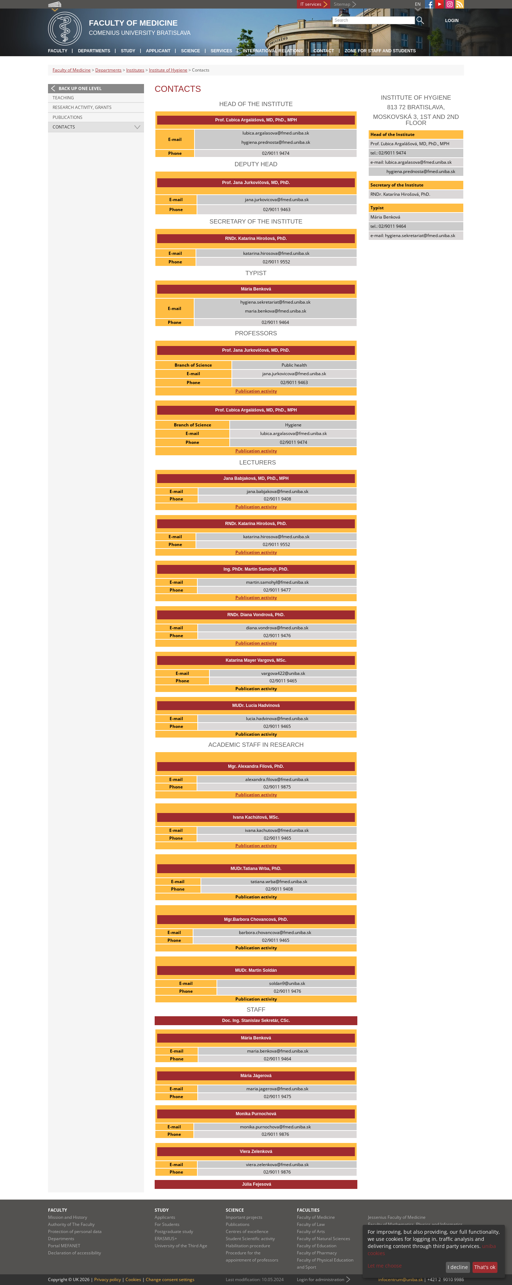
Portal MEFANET (64, 1246)
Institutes (135, 70)
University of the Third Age (181, 1246)
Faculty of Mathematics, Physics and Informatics (415, 1224)
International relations (273, 50)
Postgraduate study (174, 1231)
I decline (458, 1267)
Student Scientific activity (250, 1239)
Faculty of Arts (311, 1231)
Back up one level (80, 88)
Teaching (63, 98)
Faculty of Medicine (72, 70)
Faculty (57, 50)
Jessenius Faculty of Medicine (397, 1217)
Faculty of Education (316, 1246)
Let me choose (385, 1265)
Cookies (133, 1279)
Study (128, 50)
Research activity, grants (82, 107)
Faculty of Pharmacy (317, 1253)
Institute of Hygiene (168, 70)
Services (221, 50)
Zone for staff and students (380, 50)
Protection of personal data (75, 1231)
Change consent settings (170, 1279)
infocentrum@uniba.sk (400, 1279)
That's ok (484, 1267)
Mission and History (67, 1217)
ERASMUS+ (166, 1239)
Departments (94, 50)
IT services (310, 4)
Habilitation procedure (248, 1246)
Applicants (165, 1217)
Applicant (158, 50)
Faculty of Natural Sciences (323, 1239)
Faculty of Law (311, 1224)
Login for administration (320, 1279)
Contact (324, 50)
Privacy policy (107, 1279)
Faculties (308, 1210)
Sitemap (342, 4)
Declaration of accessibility (74, 1253)
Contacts (64, 127)
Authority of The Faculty (71, 1224)
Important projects (244, 1217)
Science (190, 50)
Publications (67, 117)
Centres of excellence (247, 1231)
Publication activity (256, 391)
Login (452, 20)
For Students (167, 1224)
